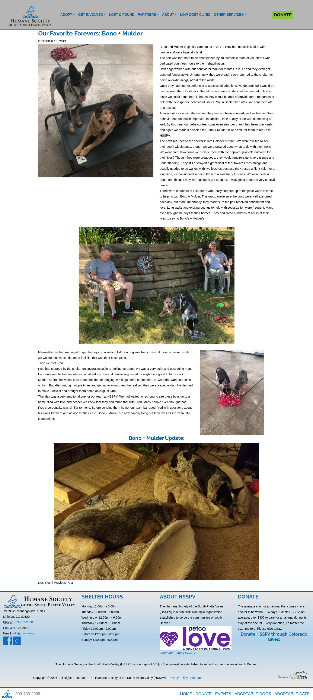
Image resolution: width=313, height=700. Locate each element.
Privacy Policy (178, 677)
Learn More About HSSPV (177, 652)
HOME (186, 693)
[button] (67, 14)
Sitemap (196, 677)
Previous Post (63, 582)
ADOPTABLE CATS (292, 693)
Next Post (44, 582)
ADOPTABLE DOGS (252, 693)
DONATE (203, 693)
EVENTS (223, 693)
